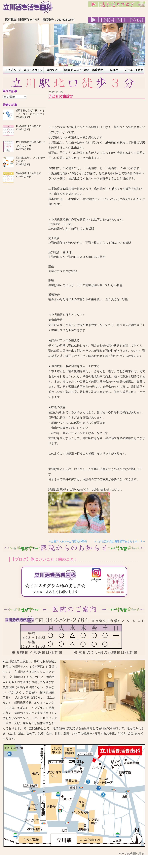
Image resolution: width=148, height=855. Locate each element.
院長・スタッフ (33, 70)
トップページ (13, 70)
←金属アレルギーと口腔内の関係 (67, 541)
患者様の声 (73, 70)
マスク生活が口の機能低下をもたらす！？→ (119, 541)
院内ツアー (53, 70)
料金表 (114, 70)
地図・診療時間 (94, 70)
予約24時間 (134, 70)
